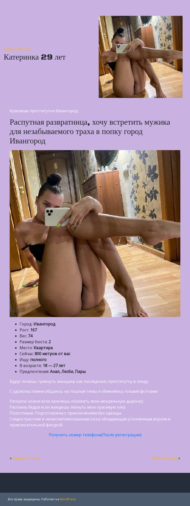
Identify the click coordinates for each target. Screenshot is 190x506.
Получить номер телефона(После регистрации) (95, 434)
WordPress (67, 499)
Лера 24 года (164, 458)
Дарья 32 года (26, 458)
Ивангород (17, 49)
